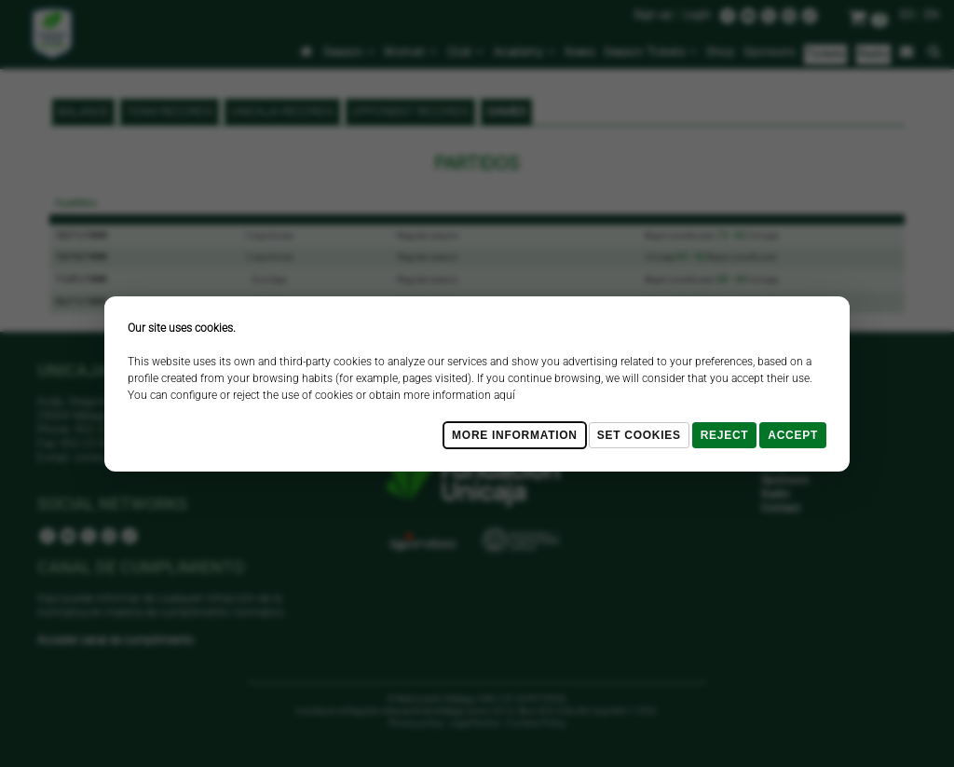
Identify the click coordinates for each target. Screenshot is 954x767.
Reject (725, 435)
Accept (793, 435)
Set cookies (639, 435)
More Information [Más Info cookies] (515, 435)
